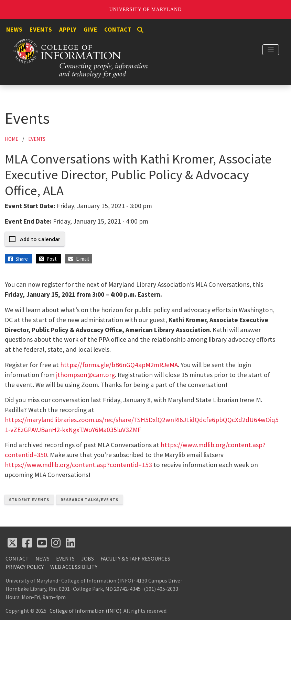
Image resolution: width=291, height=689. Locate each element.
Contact (118, 29)
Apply (68, 29)
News (14, 29)
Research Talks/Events (90, 499)
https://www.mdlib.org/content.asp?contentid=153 (78, 465)
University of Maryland (145, 9)
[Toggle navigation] (270, 49)
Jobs (87, 558)
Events (41, 29)
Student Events (29, 499)
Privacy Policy (25, 566)
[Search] (140, 30)
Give (90, 29)
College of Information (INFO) (85, 610)
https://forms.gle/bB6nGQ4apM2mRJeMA (119, 365)
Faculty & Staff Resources (135, 558)
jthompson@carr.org (85, 375)
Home (11, 139)
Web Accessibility (73, 566)
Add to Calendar (34, 239)
